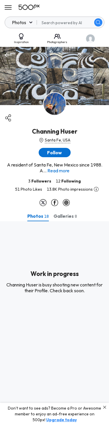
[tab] (38, 216)
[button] (55, 152)
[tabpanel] (54, 323)
